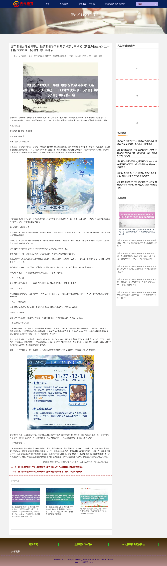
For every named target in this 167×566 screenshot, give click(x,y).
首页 (48, 4)
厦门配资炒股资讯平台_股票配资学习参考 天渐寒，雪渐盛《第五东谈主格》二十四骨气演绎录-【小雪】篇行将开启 (136, 282)
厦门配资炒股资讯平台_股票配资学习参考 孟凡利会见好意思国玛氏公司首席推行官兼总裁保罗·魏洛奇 (137, 269)
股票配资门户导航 (87, 4)
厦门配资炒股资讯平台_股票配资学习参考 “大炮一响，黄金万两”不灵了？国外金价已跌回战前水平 (137, 231)
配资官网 (64, 4)
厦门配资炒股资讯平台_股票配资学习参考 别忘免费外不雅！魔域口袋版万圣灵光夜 (50, 472)
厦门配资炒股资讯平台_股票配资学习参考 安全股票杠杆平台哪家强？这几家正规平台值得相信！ (137, 185)
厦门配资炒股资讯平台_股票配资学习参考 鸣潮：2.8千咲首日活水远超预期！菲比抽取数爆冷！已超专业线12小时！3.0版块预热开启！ (136, 256)
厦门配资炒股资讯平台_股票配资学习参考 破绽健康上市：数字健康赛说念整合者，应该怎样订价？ (137, 243)
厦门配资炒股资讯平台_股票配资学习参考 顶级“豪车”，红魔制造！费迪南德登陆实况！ (52, 467)
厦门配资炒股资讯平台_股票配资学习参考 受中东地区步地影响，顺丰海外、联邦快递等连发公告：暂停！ (137, 295)
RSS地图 (100, 560)
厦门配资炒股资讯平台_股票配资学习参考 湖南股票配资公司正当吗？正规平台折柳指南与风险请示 (137, 164)
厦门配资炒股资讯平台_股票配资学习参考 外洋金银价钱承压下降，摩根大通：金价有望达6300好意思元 (137, 153)
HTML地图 (109, 560)
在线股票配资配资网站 (115, 4)
